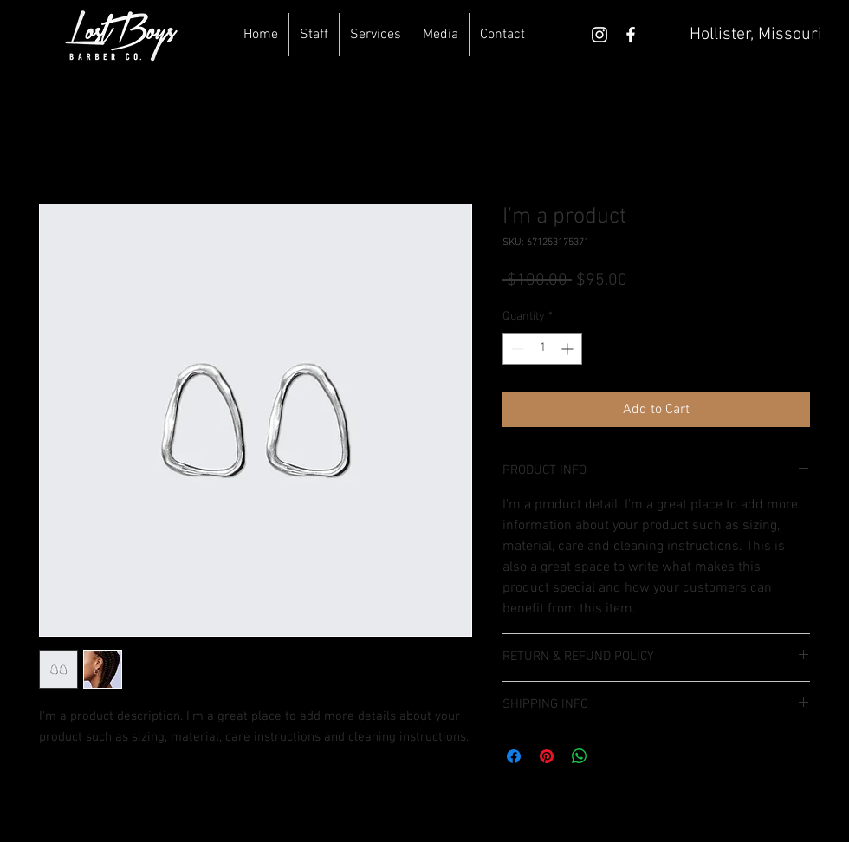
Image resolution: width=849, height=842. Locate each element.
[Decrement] (516, 349)
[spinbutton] (542, 349)
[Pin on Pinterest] (546, 756)
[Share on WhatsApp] (579, 756)
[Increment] (569, 349)
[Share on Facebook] (513, 756)
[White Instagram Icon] (599, 34)
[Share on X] (612, 756)
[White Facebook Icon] (630, 34)
